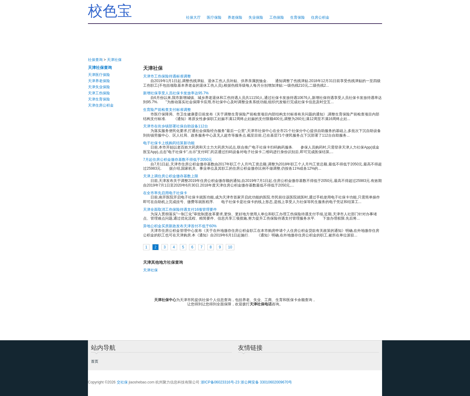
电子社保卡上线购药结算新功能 (169, 143)
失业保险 (255, 17)
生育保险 (297, 17)
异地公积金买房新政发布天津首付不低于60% (180, 226)
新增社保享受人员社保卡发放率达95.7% (176, 93)
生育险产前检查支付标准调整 (167, 109)
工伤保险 (276, 17)
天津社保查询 (100, 67)
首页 (94, 361)
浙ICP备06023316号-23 (220, 382)
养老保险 (235, 17)
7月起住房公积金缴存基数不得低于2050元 (177, 159)
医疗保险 (214, 17)
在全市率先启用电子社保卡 (165, 193)
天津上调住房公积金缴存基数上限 (170, 176)
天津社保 (114, 60)
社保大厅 (193, 17)
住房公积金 (320, 17)
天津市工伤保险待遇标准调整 (167, 76)
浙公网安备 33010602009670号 (266, 382)
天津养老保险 (99, 81)
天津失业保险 (99, 87)
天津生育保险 (99, 99)
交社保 (122, 382)
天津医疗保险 (99, 75)
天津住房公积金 (101, 105)
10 (230, 247)
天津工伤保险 (99, 93)
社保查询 (95, 60)
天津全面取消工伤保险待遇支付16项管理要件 (180, 209)
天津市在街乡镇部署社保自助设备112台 (175, 126)
